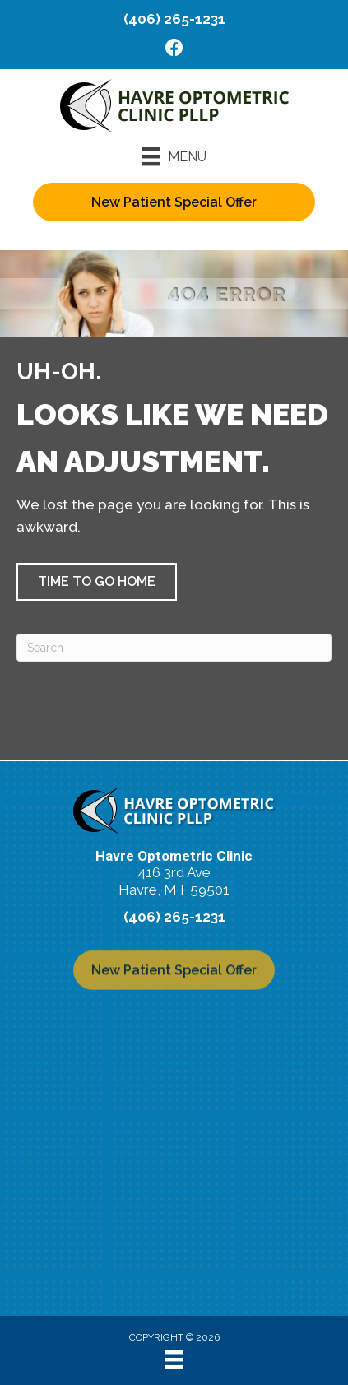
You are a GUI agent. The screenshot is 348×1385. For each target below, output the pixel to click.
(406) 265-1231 (174, 19)
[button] (96, 582)
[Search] (174, 648)
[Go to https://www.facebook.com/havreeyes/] (174, 50)
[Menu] (174, 156)
